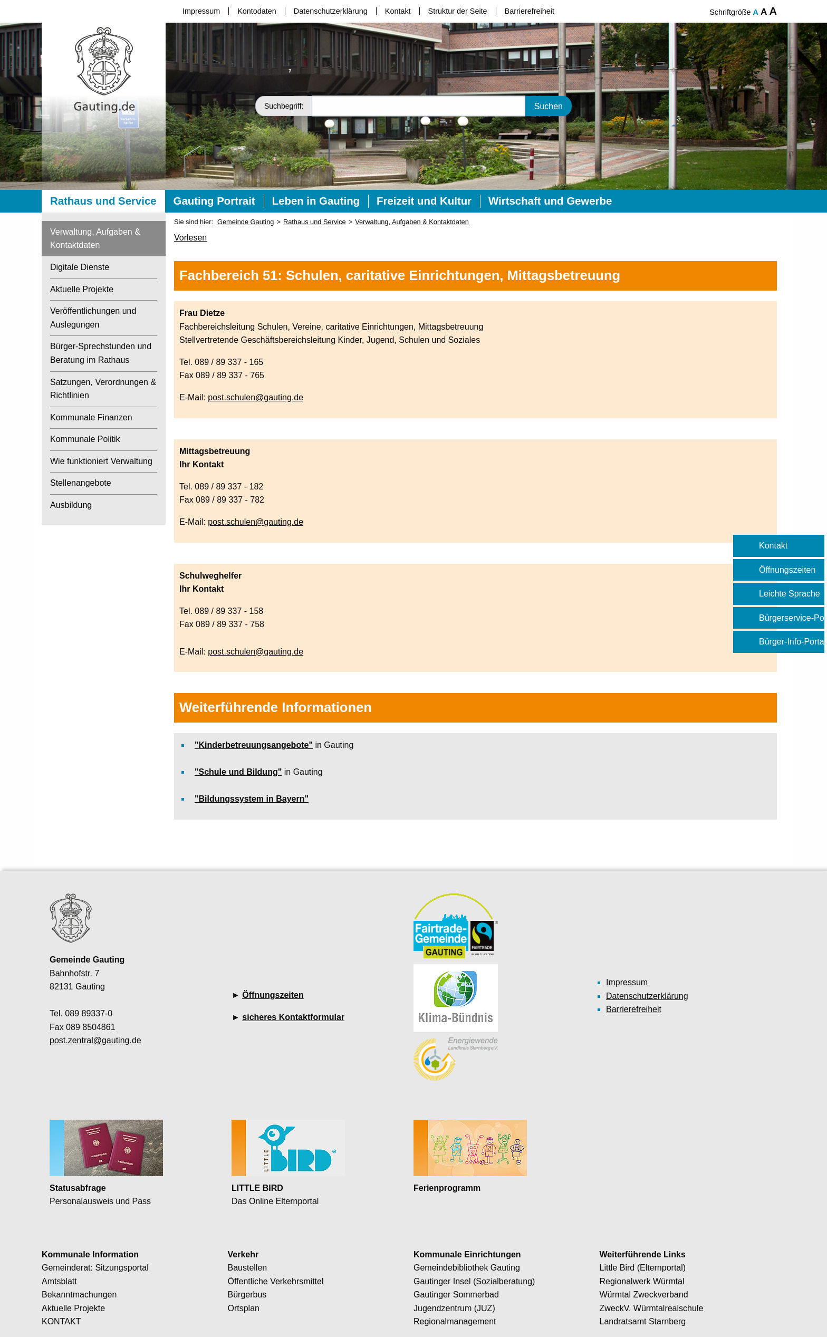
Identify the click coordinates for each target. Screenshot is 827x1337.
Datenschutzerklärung (331, 11)
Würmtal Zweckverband (644, 1294)
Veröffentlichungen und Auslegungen (93, 317)
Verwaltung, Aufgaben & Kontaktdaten (95, 238)
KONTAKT (61, 1321)
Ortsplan (243, 1308)
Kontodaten (256, 11)
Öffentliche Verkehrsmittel (276, 1281)
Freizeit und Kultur (424, 201)
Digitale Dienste (79, 267)
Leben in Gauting (316, 201)
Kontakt (398, 11)
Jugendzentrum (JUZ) (454, 1308)
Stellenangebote (80, 482)
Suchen (548, 105)
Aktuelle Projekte (81, 289)
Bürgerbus (247, 1294)
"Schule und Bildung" (238, 771)
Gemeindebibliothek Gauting (467, 1267)
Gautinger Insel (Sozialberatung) (474, 1281)
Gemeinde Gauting (245, 222)
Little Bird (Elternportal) (643, 1267)
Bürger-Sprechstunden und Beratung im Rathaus (100, 353)
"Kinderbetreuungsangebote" (254, 744)
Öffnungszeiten (272, 994)
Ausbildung (71, 505)
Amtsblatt (59, 1281)
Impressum (201, 11)
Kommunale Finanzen (91, 417)
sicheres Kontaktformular (293, 1017)
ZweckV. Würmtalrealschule (652, 1308)
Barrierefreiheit (529, 11)
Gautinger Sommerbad (456, 1294)
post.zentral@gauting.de (95, 1040)
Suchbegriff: (283, 106)
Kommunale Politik (85, 439)
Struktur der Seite (457, 11)
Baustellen (247, 1267)
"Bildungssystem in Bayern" (252, 798)
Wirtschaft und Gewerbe (550, 201)
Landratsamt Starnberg (643, 1321)
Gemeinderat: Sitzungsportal (95, 1267)
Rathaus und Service (103, 201)
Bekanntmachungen (79, 1294)
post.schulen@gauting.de (255, 397)
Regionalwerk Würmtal (642, 1281)
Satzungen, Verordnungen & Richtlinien (103, 389)
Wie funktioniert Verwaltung (101, 461)
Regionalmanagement (455, 1321)
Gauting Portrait (214, 201)
